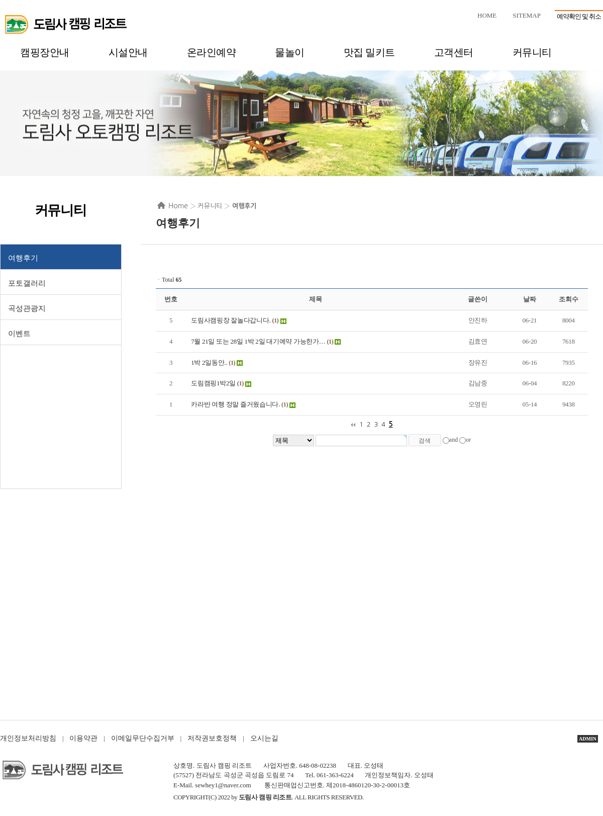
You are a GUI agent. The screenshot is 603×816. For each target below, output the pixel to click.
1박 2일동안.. (209, 362)
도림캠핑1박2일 (213, 383)
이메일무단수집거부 (142, 738)
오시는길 (264, 738)
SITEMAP (527, 15)
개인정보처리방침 (28, 738)
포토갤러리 (27, 283)
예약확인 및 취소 (579, 16)
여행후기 (23, 258)
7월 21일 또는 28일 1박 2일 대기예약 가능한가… (258, 341)
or (468, 439)
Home (178, 205)
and (453, 439)
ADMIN (587, 739)
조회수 (568, 299)
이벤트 (19, 334)
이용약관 (83, 738)
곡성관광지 (27, 308)
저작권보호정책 (212, 738)
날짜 (529, 299)
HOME (486, 15)
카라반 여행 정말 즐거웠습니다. (235, 404)
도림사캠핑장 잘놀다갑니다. (230, 320)
